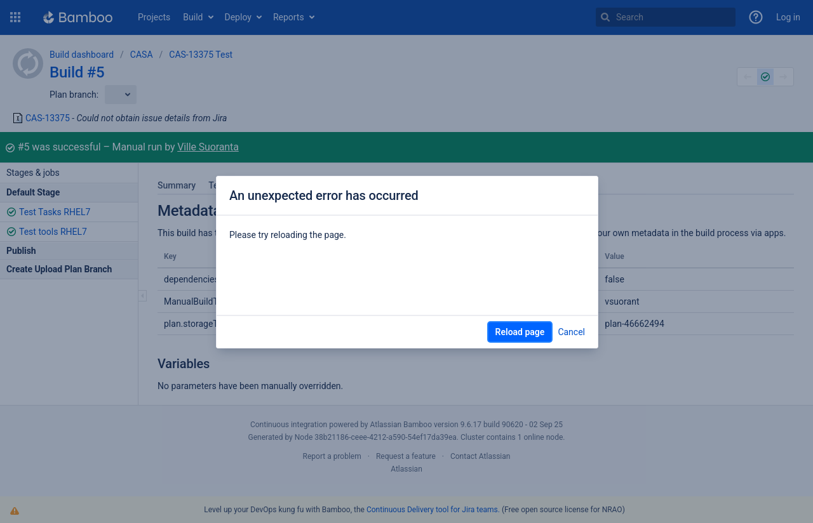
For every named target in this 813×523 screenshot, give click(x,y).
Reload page (520, 332)
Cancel (571, 332)
